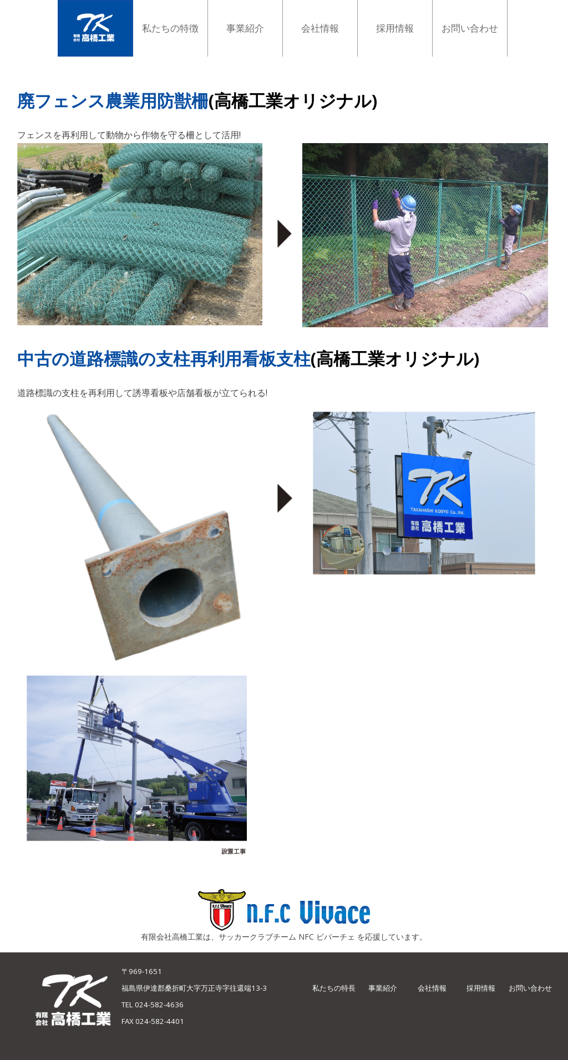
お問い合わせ (530, 988)
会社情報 (432, 988)
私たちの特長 (334, 988)
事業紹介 (382, 988)
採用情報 (480, 988)
